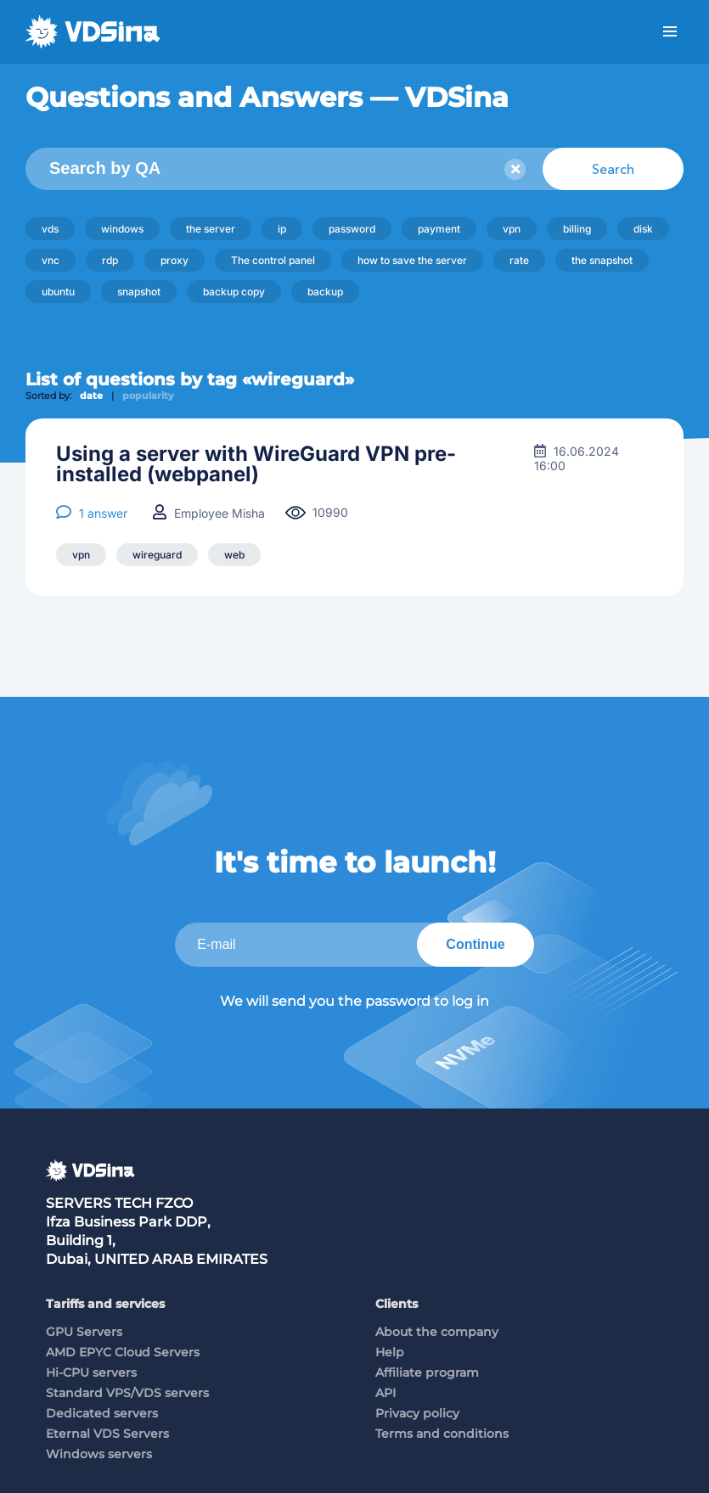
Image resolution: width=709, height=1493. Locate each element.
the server (210, 228)
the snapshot (602, 260)
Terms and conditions (442, 1433)
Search (613, 168)
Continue (475, 944)
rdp (110, 260)
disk (643, 228)
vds (50, 228)
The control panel (273, 260)
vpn (511, 228)
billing (577, 228)
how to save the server (412, 260)
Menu (670, 31)
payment (439, 228)
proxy (174, 260)
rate (519, 260)
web (234, 554)
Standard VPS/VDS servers (127, 1392)
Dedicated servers (102, 1413)
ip (282, 228)
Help (389, 1352)
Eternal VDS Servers (107, 1433)
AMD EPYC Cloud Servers (123, 1352)
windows (122, 228)
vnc (50, 260)
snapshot (138, 291)
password (352, 228)
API (385, 1392)
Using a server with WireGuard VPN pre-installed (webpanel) (256, 464)
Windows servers (99, 1454)
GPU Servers (84, 1331)
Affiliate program (427, 1372)
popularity (148, 395)
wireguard (157, 554)
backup (325, 291)
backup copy (234, 291)
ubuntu (58, 291)
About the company (436, 1331)
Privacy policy (417, 1413)
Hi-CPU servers (91, 1372)
